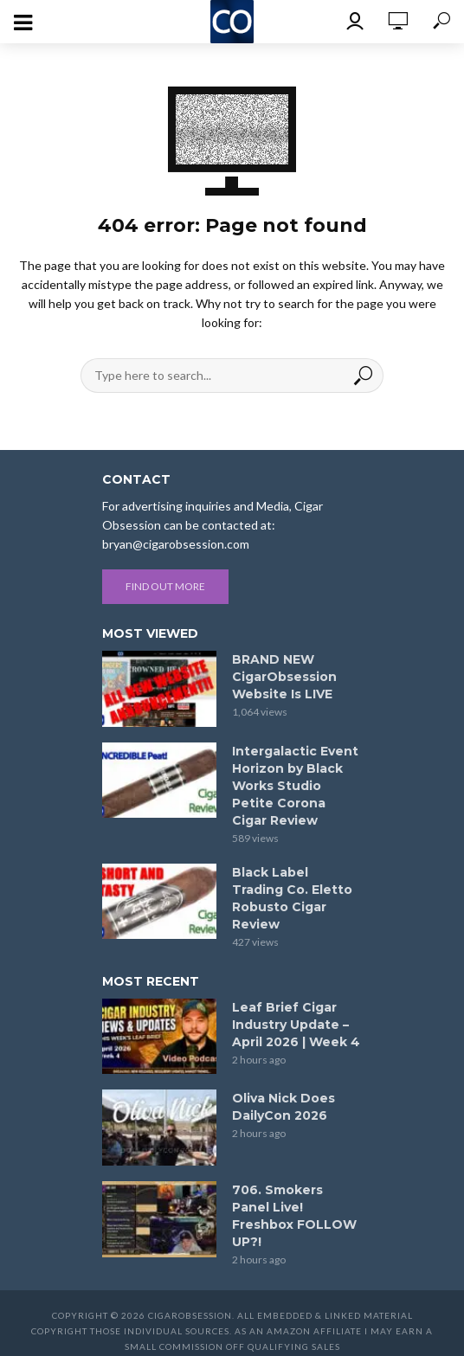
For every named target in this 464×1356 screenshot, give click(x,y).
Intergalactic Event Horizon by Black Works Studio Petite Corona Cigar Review (295, 785)
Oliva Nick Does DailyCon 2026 (283, 1106)
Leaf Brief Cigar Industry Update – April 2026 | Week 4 (296, 1024)
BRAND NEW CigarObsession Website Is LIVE (284, 677)
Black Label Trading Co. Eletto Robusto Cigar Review (292, 898)
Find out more (165, 586)
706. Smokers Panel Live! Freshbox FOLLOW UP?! (294, 1216)
